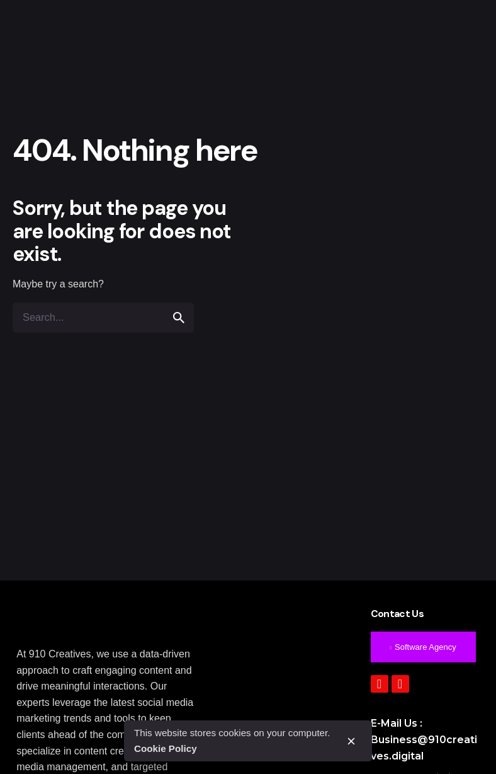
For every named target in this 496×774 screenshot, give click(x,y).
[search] (179, 318)
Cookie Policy (165, 748)
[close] (351, 741)
